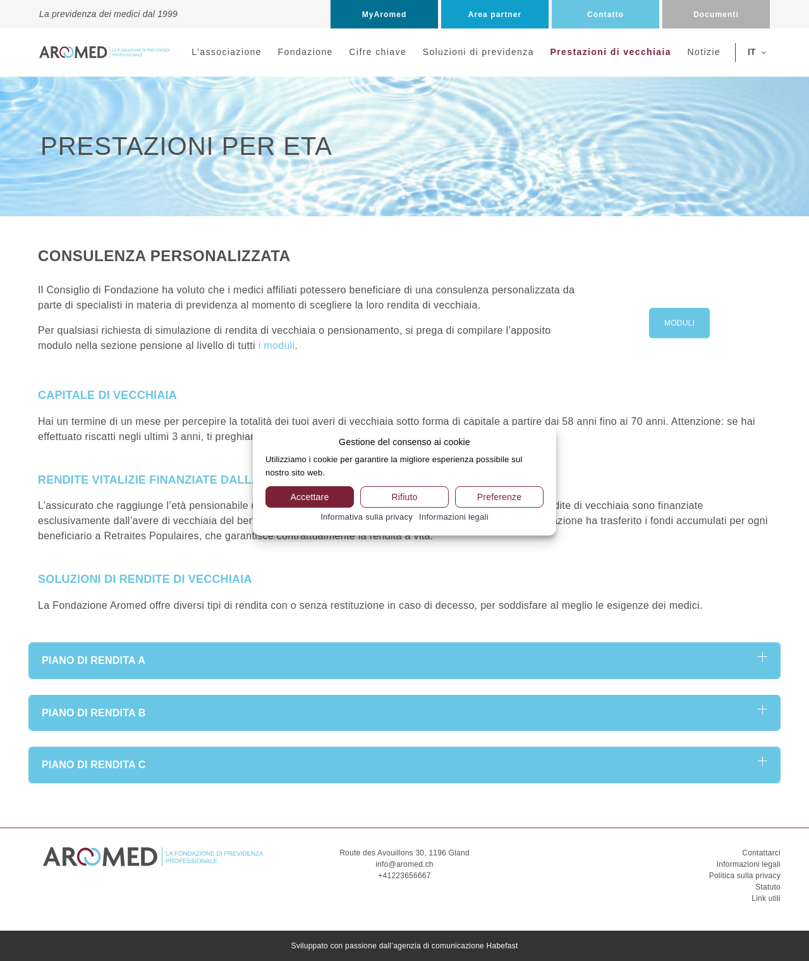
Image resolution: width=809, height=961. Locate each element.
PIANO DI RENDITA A (93, 660)
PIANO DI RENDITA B (94, 712)
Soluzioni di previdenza (478, 52)
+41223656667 (404, 875)
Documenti (716, 14)
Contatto (605, 14)
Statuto (768, 887)
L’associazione (227, 52)
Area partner (494, 14)
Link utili (766, 898)
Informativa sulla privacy (366, 517)
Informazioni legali (749, 864)
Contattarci (761, 852)
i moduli (277, 345)
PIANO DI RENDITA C (94, 764)
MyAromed (384, 14)
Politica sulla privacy (745, 875)
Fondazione (305, 52)
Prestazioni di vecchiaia (610, 52)
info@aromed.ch (404, 864)
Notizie (704, 52)
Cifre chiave (377, 52)
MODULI (679, 323)
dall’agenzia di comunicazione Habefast (448, 945)
